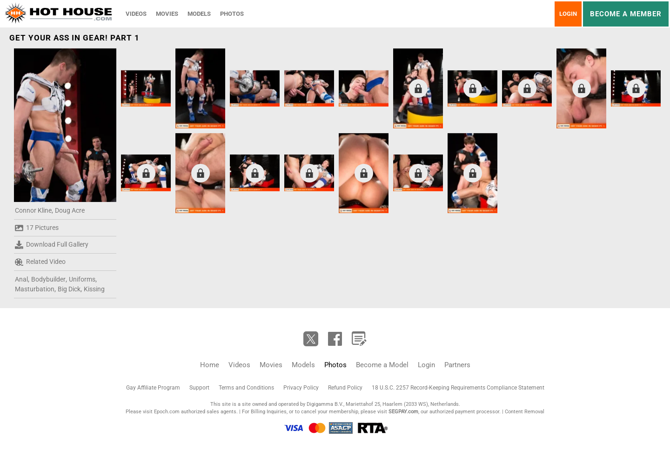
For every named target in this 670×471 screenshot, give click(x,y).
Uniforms (82, 279)
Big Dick (69, 289)
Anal (21, 279)
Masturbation (34, 289)
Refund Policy (345, 387)
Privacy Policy (301, 387)
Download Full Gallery (51, 245)
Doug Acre (70, 210)
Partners (457, 365)
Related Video (40, 262)
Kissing (94, 289)
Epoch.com (167, 412)
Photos (232, 13)
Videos (136, 13)
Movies (167, 13)
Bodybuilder (48, 279)
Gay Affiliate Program (153, 387)
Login (568, 13)
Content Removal (524, 412)
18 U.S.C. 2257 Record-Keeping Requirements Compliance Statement (458, 387)
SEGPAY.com (403, 412)
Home (209, 365)
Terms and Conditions (246, 387)
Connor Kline (33, 210)
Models (199, 13)
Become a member (626, 14)
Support (199, 387)
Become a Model (382, 365)
